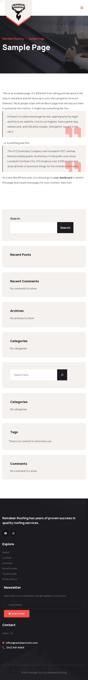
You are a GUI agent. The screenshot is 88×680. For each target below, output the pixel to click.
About (5, 552)
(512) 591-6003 (15, 647)
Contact (7, 557)
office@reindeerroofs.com (22, 642)
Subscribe (17, 613)
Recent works (9, 568)
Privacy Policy (9, 579)
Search (15, 218)
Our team (7, 563)
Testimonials (9, 573)
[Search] (62, 374)
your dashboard (62, 177)
